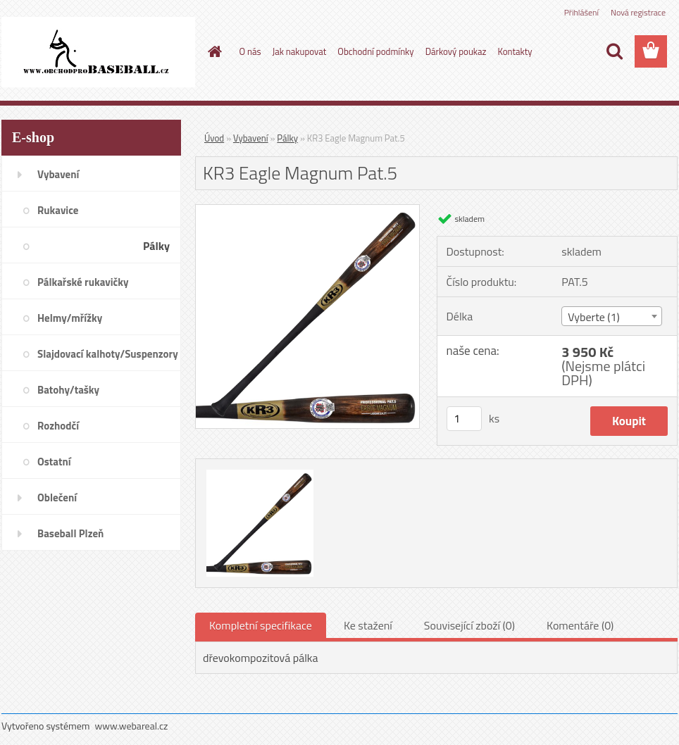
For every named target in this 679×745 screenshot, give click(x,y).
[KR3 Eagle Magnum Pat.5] (307, 210)
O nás (250, 51)
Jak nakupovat (300, 51)
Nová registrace (638, 12)
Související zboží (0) (469, 625)
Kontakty (514, 51)
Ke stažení (368, 625)
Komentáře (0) (580, 625)
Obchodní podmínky (375, 51)
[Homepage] (213, 51)
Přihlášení (581, 12)
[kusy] (464, 418)
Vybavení (250, 138)
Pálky (287, 138)
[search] (614, 51)
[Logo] (98, 52)
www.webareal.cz (131, 725)
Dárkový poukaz (456, 51)
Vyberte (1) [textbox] (594, 316)
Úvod (214, 138)
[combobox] (611, 316)
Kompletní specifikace (260, 625)
